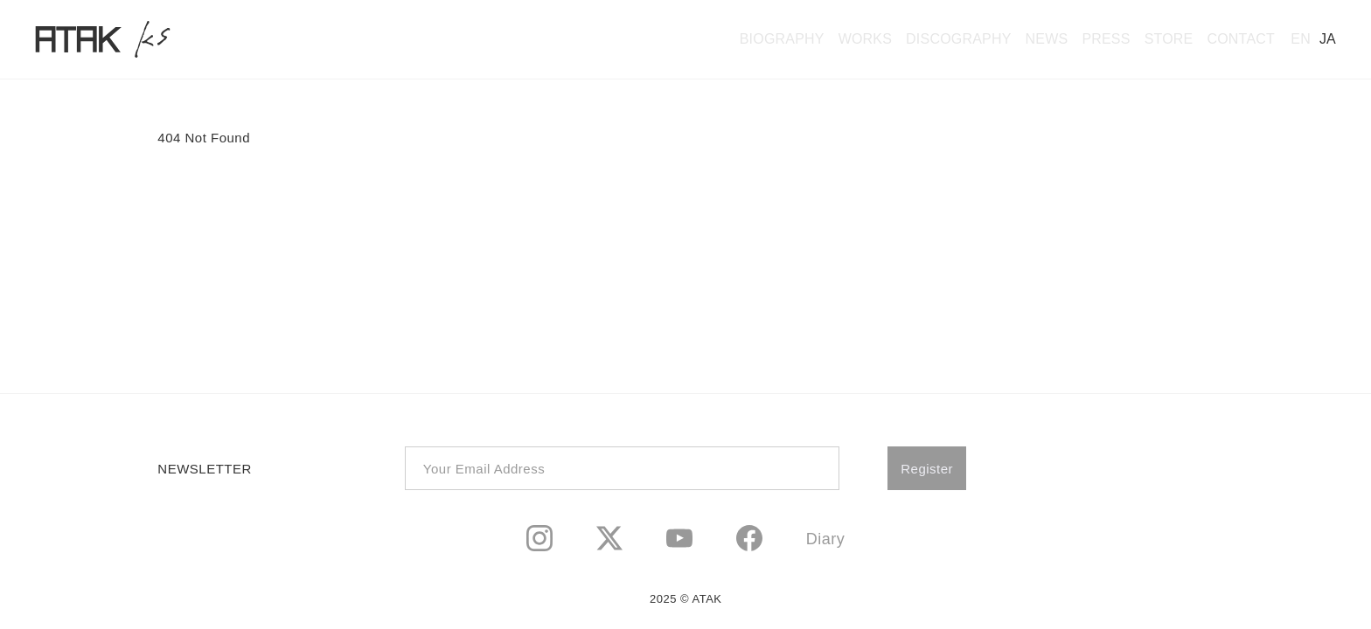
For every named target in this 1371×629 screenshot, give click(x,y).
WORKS (865, 38)
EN (1301, 38)
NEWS (1047, 38)
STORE (1169, 38)
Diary (826, 539)
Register (927, 468)
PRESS (1106, 38)
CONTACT (1241, 38)
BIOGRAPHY (782, 38)
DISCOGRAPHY (958, 38)
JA (1327, 38)
